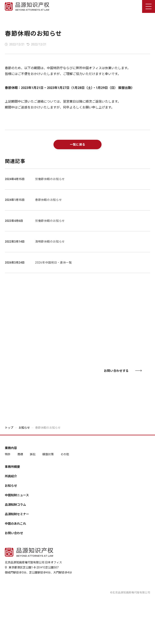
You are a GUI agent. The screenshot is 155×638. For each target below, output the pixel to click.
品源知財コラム (15, 504)
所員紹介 (11, 476)
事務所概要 (12, 466)
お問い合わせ (14, 533)
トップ (9, 427)
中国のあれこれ (15, 523)
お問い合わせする (123, 371)
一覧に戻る (77, 144)
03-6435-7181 (38, 369)
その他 (65, 454)
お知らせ (24, 427)
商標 (20, 454)
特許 (7, 454)
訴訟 (33, 454)
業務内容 (11, 448)
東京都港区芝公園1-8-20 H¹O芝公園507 (32, 567)
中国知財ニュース (17, 495)
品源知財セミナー (17, 514)
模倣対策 (48, 454)
